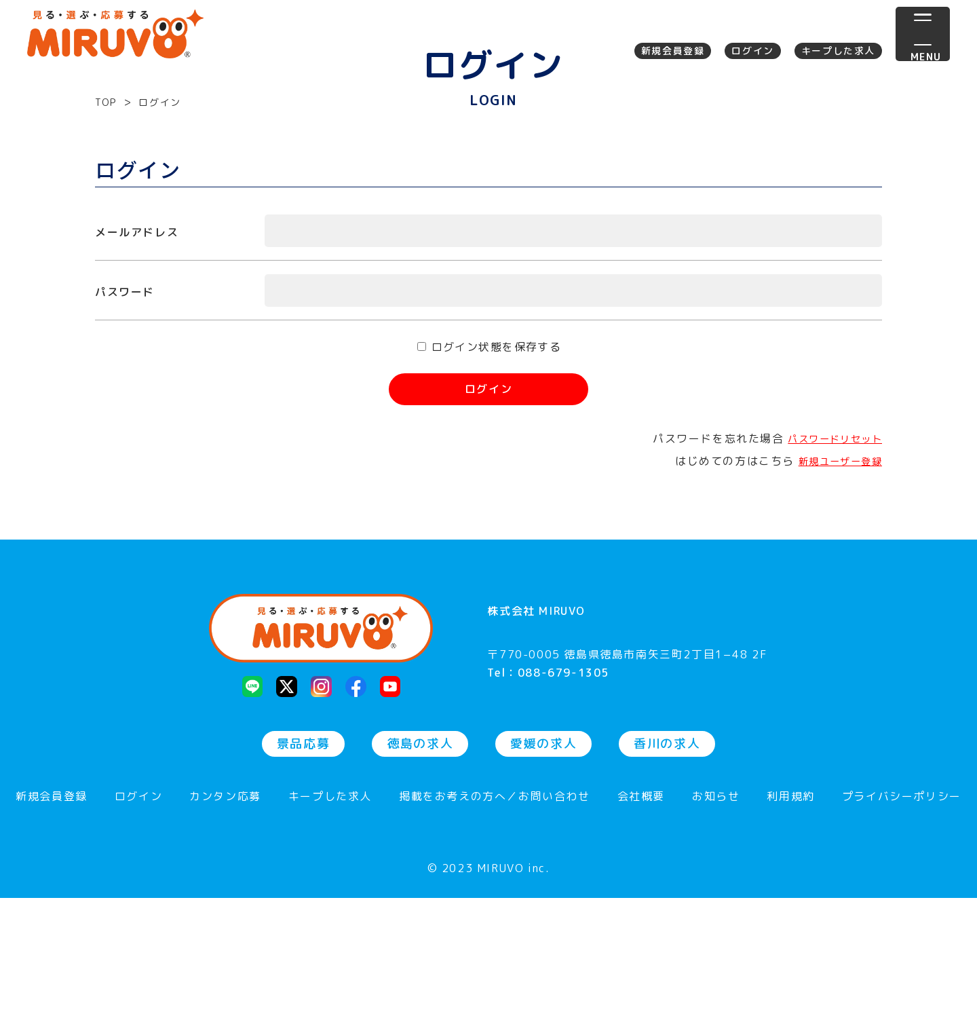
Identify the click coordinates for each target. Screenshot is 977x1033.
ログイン (752, 50)
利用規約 (790, 932)
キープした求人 (838, 50)
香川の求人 (667, 878)
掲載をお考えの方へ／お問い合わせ (494, 932)
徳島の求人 (420, 878)
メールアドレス (136, 361)
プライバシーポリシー (901, 932)
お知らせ (716, 932)
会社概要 (641, 932)
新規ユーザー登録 (834, 589)
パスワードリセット (828, 567)
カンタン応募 (225, 932)
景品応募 (303, 878)
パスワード (125, 420)
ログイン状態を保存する (497, 475)
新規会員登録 (673, 50)
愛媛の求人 (543, 878)
